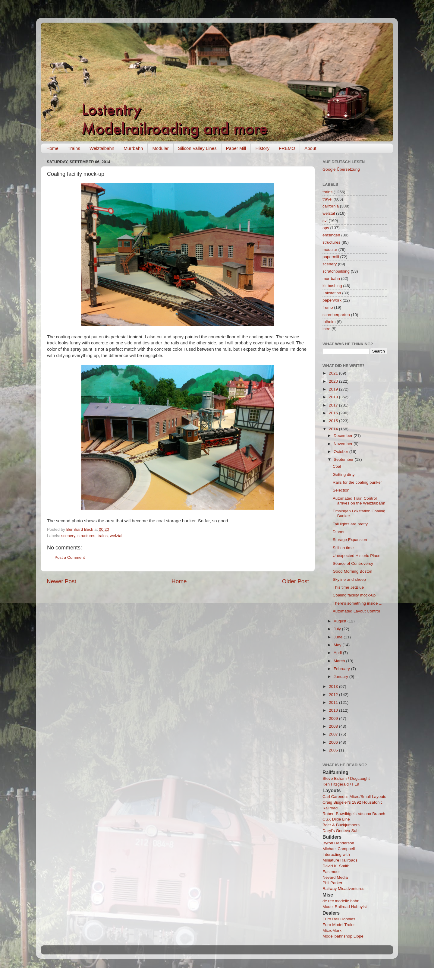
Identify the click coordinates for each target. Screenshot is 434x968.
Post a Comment (70, 557)
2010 (334, 710)
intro (326, 329)
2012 (334, 694)
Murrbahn (133, 148)
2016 (334, 413)
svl (325, 220)
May (338, 645)
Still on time (343, 548)
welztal (116, 535)
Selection (341, 490)
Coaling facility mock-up (354, 595)
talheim (329, 321)
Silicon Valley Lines (197, 148)
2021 (334, 373)
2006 (334, 742)
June (339, 637)
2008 (334, 726)
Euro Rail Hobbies (338, 919)
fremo (327, 307)
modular (329, 249)
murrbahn (331, 278)
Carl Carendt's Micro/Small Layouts (354, 796)
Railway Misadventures (343, 888)
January (341, 676)
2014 (334, 429)
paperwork (331, 300)
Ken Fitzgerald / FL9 (340, 784)
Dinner (339, 532)
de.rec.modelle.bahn (340, 901)
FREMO (287, 148)
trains (103, 535)
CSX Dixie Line (336, 819)
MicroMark (331, 930)
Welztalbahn (102, 148)
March (340, 661)
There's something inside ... (357, 603)
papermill (330, 257)
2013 (334, 686)
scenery (68, 535)
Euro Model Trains (339, 924)
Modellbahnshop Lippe (342, 936)
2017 (334, 405)
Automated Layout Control (356, 611)
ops (325, 228)
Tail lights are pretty (350, 524)
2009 (334, 718)
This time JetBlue (348, 587)
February (342, 668)
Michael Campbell (338, 848)
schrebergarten (336, 314)
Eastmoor (331, 871)
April (338, 652)
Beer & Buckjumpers (341, 825)
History (262, 148)
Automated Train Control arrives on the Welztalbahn (359, 500)
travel (327, 199)
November (344, 443)
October (341, 451)
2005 (334, 750)
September (344, 459)
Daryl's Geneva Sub (340, 830)
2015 (334, 421)
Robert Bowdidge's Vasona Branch (353, 813)
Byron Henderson (338, 843)
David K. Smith (335, 866)
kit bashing (332, 285)
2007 (334, 734)
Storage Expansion (350, 539)
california (330, 206)
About (310, 148)
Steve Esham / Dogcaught (346, 778)
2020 (334, 381)
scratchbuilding (336, 271)
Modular (160, 148)
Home (52, 148)
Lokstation (331, 293)
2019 (334, 389)
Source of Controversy (353, 563)
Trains (74, 148)
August (341, 621)
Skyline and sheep (349, 579)
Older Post (295, 581)
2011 (334, 702)
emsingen (331, 235)
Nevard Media (335, 877)
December (344, 435)
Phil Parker (332, 883)
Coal (337, 466)
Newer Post (61, 581)
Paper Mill (236, 148)
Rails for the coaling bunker (357, 482)
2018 (334, 397)
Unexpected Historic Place (356, 555)
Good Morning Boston (352, 571)
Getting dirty (344, 474)
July (338, 629)
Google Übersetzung (341, 169)
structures (86, 535)
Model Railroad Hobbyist (344, 906)
